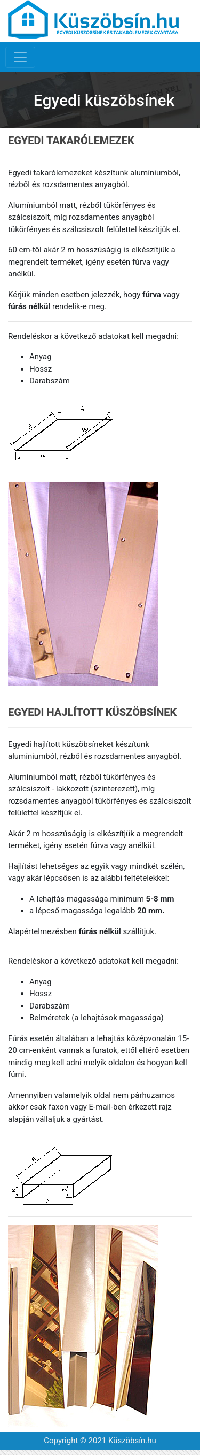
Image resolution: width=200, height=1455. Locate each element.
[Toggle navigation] (20, 57)
